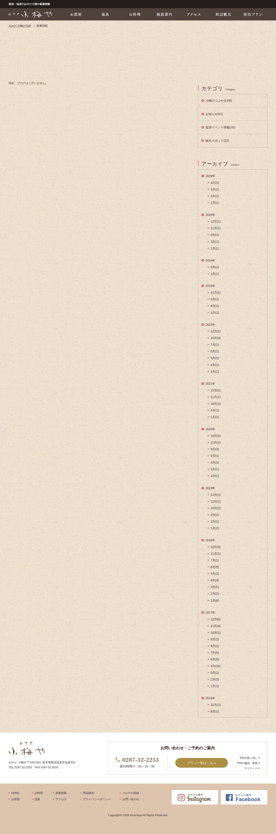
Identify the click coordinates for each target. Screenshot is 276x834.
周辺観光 (88, 793)
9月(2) (214, 639)
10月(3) (215, 338)
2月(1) (214, 196)
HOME (15, 793)
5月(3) (214, 573)
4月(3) (214, 462)
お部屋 (15, 799)
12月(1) (215, 221)
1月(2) (214, 528)
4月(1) (214, 182)
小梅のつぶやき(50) (218, 100)
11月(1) (215, 228)
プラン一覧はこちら (201, 763)
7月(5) (214, 652)
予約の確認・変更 (247, 763)
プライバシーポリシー (97, 799)
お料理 (38, 793)
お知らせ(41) (214, 114)
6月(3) (214, 449)
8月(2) (214, 646)
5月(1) (214, 235)
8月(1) (214, 267)
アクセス (61, 799)
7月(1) (214, 344)
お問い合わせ (130, 799)
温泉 (37, 799)
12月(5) (215, 547)
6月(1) (214, 351)
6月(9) (214, 659)
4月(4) (214, 580)
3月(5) (214, 587)
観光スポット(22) (217, 140)
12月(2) (215, 292)
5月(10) (215, 666)
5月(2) (214, 358)
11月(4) (215, 626)
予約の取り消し (248, 757)
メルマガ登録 (130, 793)
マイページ (251, 768)
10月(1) (215, 403)
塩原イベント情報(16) (220, 127)
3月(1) (214, 189)
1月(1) (214, 202)
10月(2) (215, 508)
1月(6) (214, 600)
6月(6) (214, 567)
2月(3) (214, 679)
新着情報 (61, 793)
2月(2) (214, 593)
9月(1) (214, 299)
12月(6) (215, 619)
